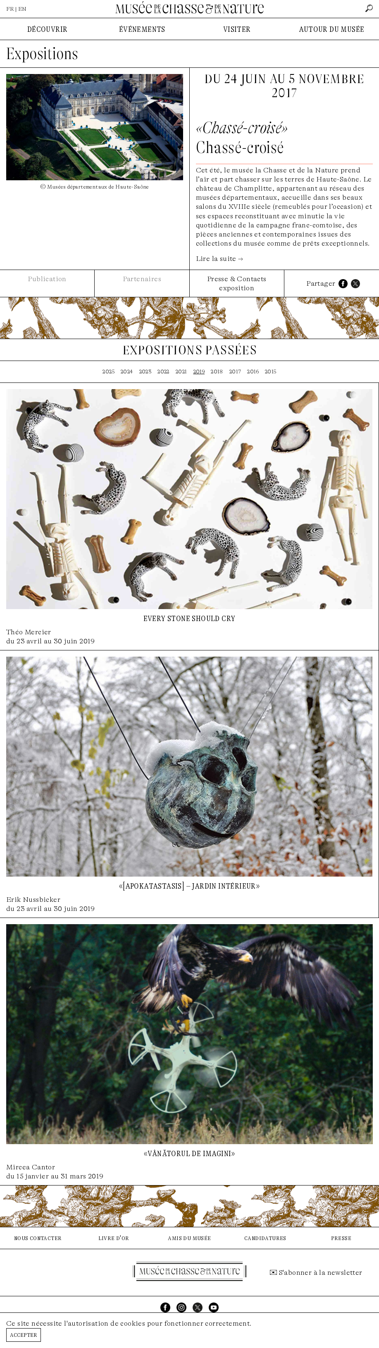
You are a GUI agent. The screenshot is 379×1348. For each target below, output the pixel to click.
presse (341, 1238)
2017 (235, 371)
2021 (181, 371)
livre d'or (113, 1238)
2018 (217, 371)
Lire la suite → (219, 259)
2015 (271, 371)
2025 (108, 371)
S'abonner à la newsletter (320, 1272)
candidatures (265, 1238)
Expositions (42, 53)
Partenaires (142, 279)
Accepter (23, 1334)
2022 (163, 371)
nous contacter (38, 1238)
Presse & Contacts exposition (237, 283)
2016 (253, 371)
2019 (199, 371)
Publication (47, 279)
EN (22, 9)
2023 (145, 371)
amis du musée (189, 1238)
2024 (127, 371)
